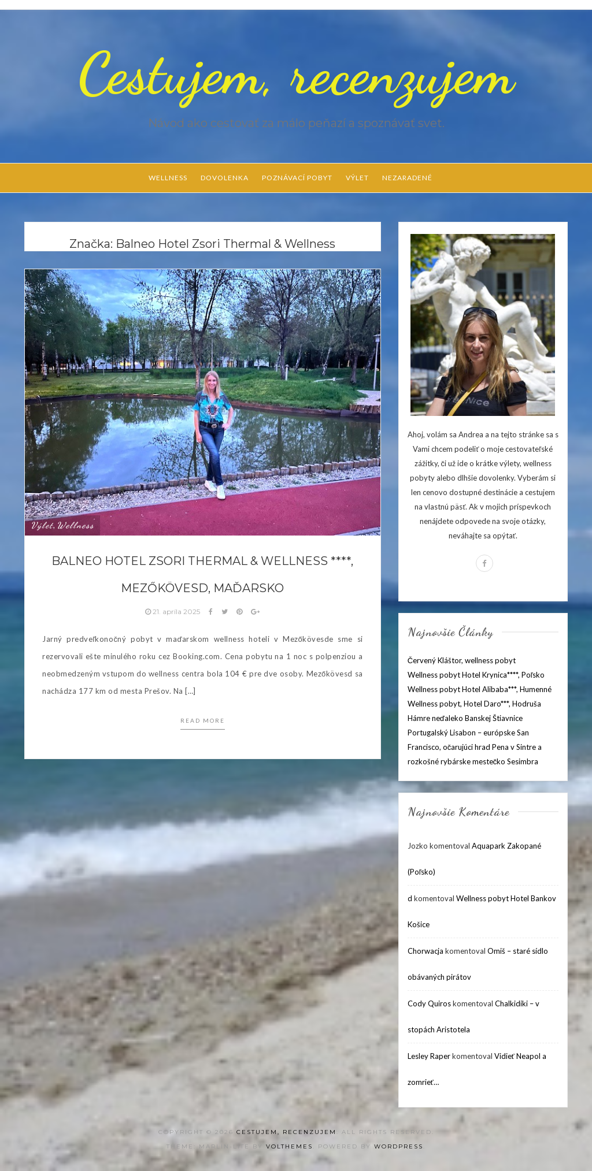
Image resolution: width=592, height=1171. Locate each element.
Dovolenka (225, 177)
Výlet (357, 177)
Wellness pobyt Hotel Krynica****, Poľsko (476, 674)
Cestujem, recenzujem (296, 73)
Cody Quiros (429, 1003)
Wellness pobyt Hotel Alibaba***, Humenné (480, 689)
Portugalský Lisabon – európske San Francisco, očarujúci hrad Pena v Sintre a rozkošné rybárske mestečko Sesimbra (475, 747)
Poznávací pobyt (297, 177)
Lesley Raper (429, 1056)
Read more (202, 720)
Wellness (168, 177)
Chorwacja (425, 951)
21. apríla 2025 (173, 611)
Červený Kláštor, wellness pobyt (462, 660)
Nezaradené (407, 177)
